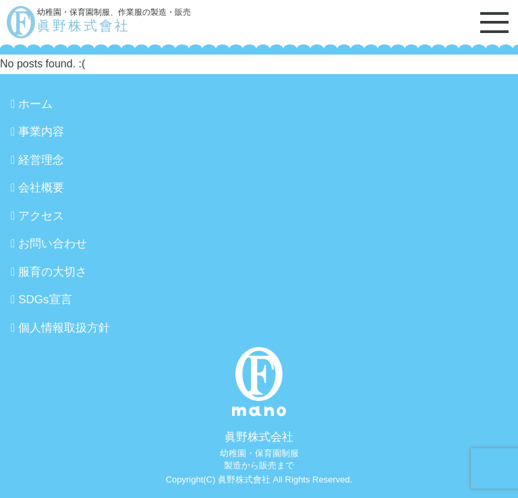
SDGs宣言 (44, 299)
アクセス (41, 216)
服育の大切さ (52, 272)
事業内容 (41, 131)
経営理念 (41, 160)
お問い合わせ (52, 243)
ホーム (35, 104)
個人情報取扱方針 (64, 327)
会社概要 (41, 187)
